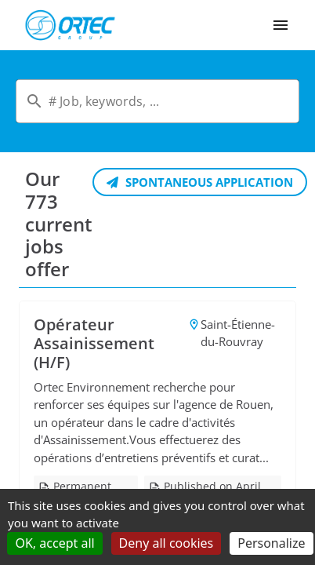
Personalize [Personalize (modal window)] (271, 543)
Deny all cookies (166, 543)
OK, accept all (54, 543)
